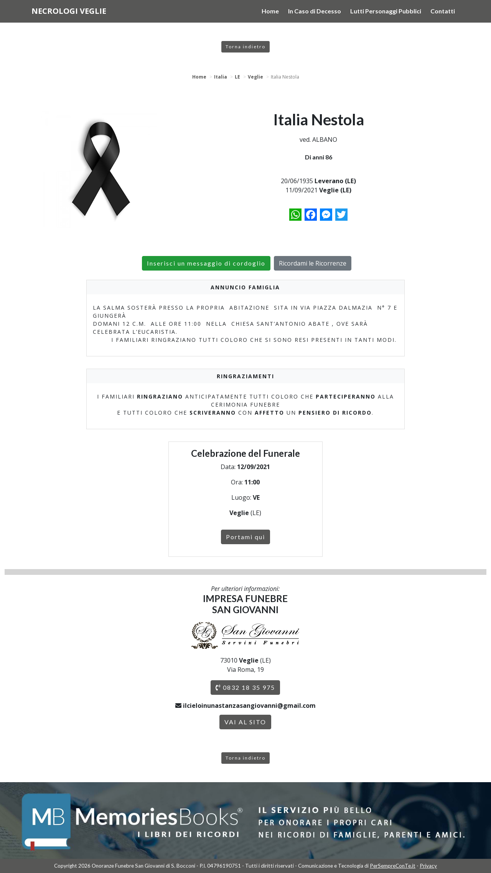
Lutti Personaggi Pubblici (385, 11)
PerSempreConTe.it (392, 866)
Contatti (442, 11)
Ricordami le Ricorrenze (312, 263)
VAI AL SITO (245, 721)
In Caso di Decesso (314, 11)
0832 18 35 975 (245, 687)
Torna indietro (245, 46)
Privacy (428, 866)
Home (270, 11)
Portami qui (245, 536)
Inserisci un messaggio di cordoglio (206, 263)
